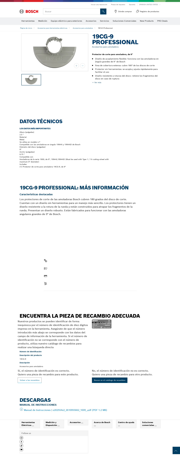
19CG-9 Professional (105, 28)
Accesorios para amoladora (83, 28)
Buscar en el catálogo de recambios (109, 380)
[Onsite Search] (103, 11)
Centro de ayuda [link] (126, 422)
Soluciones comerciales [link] (148, 423)
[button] (21, 439)
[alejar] (82, 65)
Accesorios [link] (75, 422)
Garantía (132, 4)
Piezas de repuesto (118, 4)
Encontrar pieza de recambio (58, 296)
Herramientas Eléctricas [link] (28, 423)
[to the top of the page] (176, 450)
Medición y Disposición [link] (52, 423)
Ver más (97, 82)
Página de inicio (26, 28)
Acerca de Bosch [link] (102, 422)
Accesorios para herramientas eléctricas (52, 28)
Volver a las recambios (29, 380)
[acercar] (76, 65)
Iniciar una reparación (99, 4)
